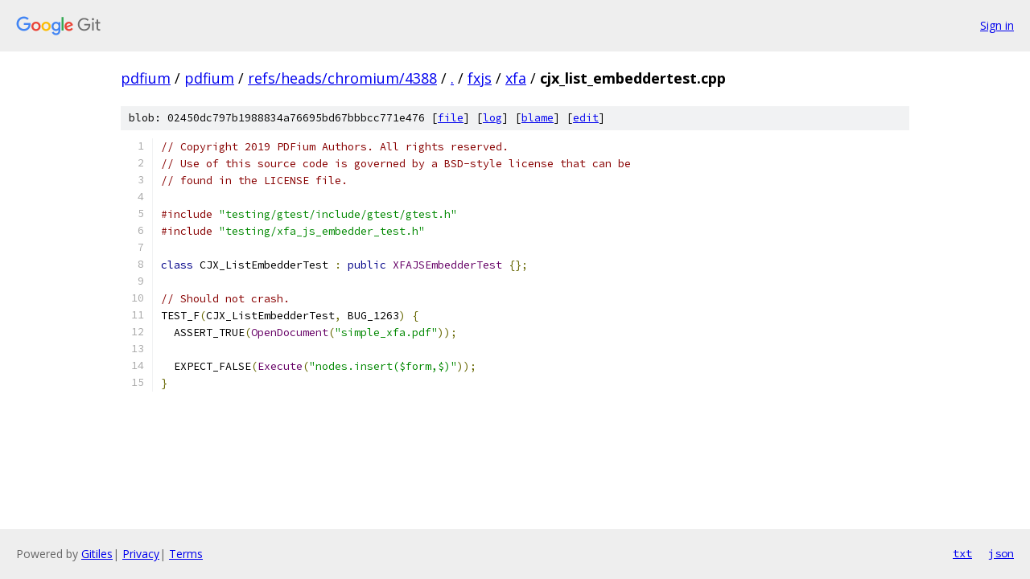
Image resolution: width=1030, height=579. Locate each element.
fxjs (480, 78)
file (451, 118)
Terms (186, 553)
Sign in (997, 25)
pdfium (146, 78)
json (1001, 553)
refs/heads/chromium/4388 (342, 78)
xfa (515, 78)
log (492, 118)
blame (537, 118)
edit (586, 118)
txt (962, 553)
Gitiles (97, 553)
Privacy (140, 553)
